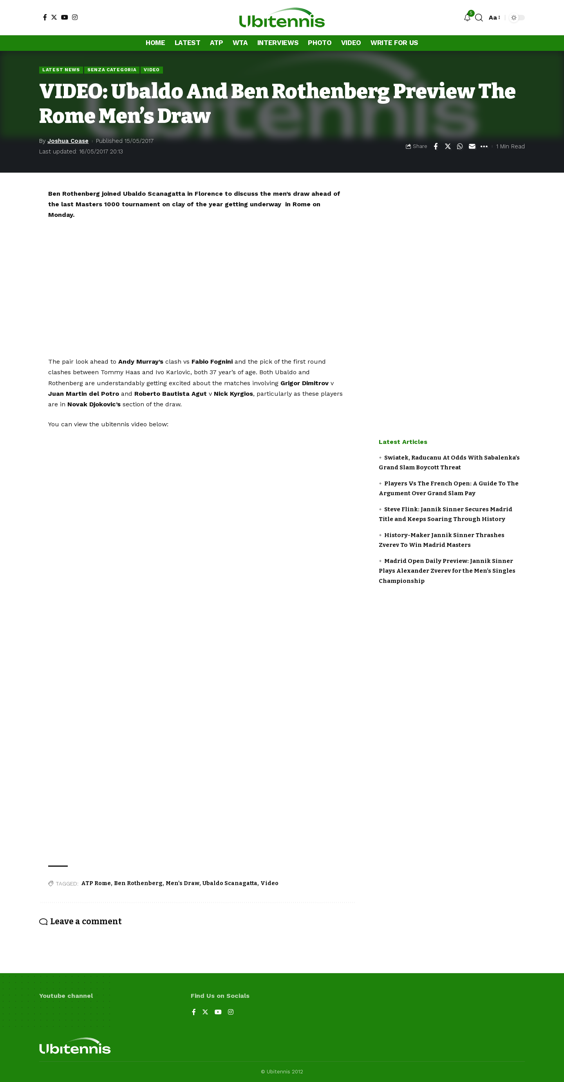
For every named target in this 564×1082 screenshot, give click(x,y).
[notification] (467, 17)
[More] (484, 146)
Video (152, 69)
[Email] (471, 146)
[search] (479, 17)
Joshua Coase (68, 140)
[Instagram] (75, 17)
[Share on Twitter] (447, 146)
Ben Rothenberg (138, 883)
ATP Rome (96, 883)
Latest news (61, 69)
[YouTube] (64, 17)
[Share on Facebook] (435, 146)
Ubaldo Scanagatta (229, 883)
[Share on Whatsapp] (459, 146)
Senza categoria (112, 69)
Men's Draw (182, 883)
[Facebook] (45, 17)
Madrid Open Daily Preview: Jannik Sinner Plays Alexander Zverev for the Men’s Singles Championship (447, 570)
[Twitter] (54, 17)
